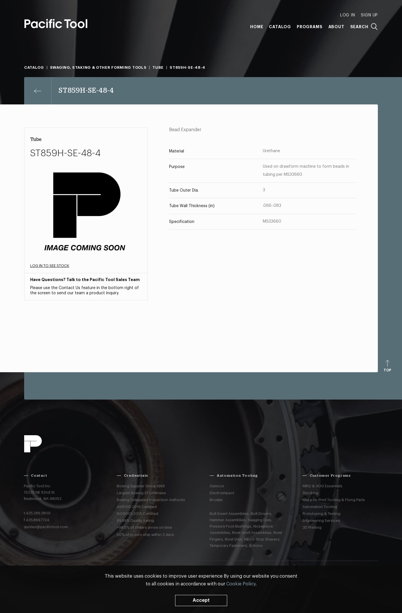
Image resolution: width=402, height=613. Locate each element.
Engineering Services (321, 520)
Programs (309, 27)
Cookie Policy (240, 584)
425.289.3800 (38, 513)
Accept (201, 600)
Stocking (310, 493)
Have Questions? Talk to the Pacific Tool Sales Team (85, 280)
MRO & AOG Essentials (322, 486)
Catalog (280, 27)
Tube (158, 67)
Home (256, 27)
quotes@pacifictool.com (46, 527)
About (336, 27)
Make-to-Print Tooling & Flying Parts (334, 500)
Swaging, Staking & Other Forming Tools (98, 67)
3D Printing (312, 527)
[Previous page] (37, 90)
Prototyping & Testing (321, 513)
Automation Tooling (320, 507)
